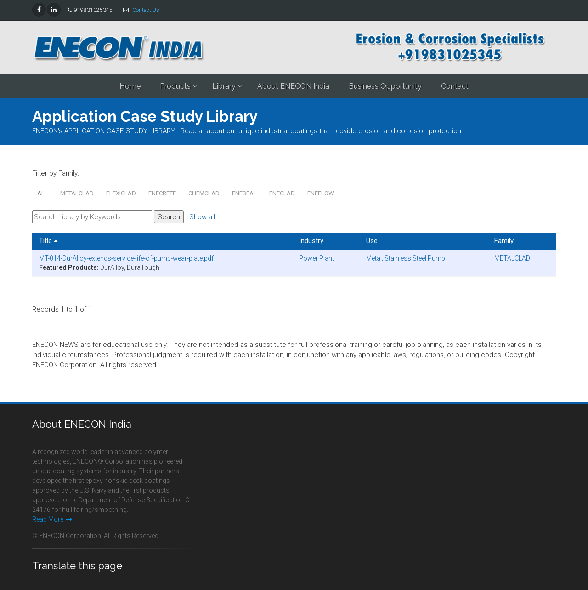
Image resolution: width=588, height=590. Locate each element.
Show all (202, 217)
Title (48, 241)
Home (130, 86)
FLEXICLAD (121, 193)
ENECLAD (282, 193)
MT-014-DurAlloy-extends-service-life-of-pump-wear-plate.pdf (126, 258)
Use (372, 241)
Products (175, 86)
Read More (52, 519)
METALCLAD (77, 193)
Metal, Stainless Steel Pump (405, 258)
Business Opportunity (385, 86)
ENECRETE (162, 193)
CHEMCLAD (204, 193)
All (42, 193)
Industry (311, 241)
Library (224, 86)
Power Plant (316, 258)
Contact (455, 86)
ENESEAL (244, 193)
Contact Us (145, 10)
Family (504, 241)
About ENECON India (293, 86)
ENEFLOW (320, 193)
